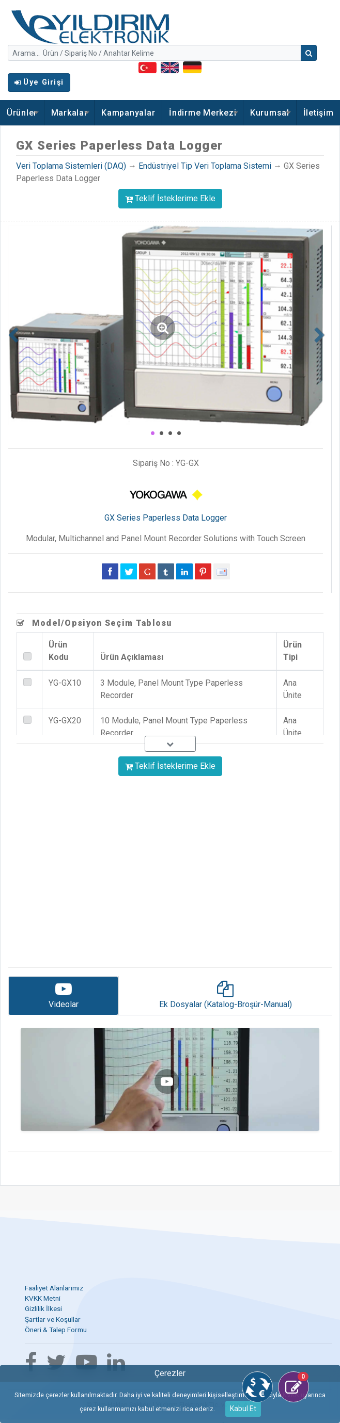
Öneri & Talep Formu (56, 1329)
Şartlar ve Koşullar (53, 1319)
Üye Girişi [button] (39, 82)
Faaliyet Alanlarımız (54, 1288)
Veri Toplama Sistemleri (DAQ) (71, 166)
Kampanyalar (128, 113)
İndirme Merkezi (202, 113)
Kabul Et (243, 1408)
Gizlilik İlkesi (43, 1308)
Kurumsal (269, 113)
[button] (12, 332)
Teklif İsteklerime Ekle (170, 198)
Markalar (69, 113)
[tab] (63, 995)
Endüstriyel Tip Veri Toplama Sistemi (204, 166)
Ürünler (22, 113)
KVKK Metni (42, 1298)
